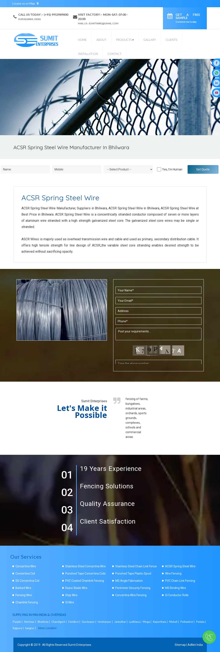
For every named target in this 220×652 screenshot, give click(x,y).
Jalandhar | (121, 621)
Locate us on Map (25, 3)
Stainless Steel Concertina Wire (85, 566)
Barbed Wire (23, 588)
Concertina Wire (25, 566)
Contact (115, 53)
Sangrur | (31, 628)
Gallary (149, 39)
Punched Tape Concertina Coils (85, 573)
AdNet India (195, 644)
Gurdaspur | (89, 621)
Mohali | (174, 621)
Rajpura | (18, 628)
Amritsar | (30, 621)
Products (125, 39)
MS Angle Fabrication (129, 580)
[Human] (159, 169)
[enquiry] (170, 17)
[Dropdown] (128, 169)
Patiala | (201, 621)
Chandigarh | (59, 621)
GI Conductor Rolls (177, 595)
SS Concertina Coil (27, 580)
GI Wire (69, 602)
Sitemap (180, 644)
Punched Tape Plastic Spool (133, 573)
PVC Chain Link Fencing (180, 580)
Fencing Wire (23, 595)
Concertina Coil (25, 573)
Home (82, 39)
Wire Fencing (173, 573)
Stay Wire (71, 595)
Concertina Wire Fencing (131, 595)
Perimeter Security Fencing (132, 588)
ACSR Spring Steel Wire (180, 566)
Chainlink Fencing (26, 602)
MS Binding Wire (175, 588)
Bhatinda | (44, 621)
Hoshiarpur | (105, 621)
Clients (171, 39)
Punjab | (18, 621)
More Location (47, 628)
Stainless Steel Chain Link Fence (136, 566)
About (101, 39)
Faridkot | (74, 621)
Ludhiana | (135, 621)
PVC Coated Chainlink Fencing (84, 580)
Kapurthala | (160, 621)
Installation (88, 53)
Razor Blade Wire (76, 588)
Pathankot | (187, 621)
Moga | (147, 621)
